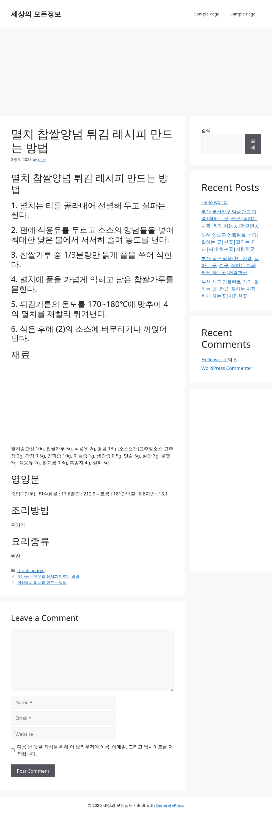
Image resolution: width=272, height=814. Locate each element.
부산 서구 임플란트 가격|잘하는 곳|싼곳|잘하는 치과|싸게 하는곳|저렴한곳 (230, 289)
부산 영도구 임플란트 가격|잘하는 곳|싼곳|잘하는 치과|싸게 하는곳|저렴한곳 (230, 242)
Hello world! (214, 202)
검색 (206, 130)
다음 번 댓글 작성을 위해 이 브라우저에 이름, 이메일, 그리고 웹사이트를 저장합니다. (95, 750)
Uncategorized (31, 570)
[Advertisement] (136, 68)
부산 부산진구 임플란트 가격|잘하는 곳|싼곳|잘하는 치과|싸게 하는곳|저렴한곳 (230, 218)
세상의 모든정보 (36, 13)
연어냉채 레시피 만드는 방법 (42, 582)
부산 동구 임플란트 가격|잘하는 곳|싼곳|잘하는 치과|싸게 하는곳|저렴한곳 (230, 265)
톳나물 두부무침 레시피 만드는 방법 (48, 576)
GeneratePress (170, 805)
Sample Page (206, 14)
